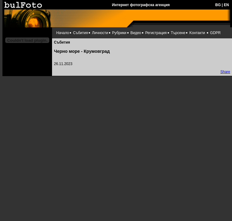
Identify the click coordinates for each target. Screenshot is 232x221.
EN (226, 5)
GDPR (215, 33)
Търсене (178, 33)
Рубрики (119, 33)
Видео (135, 33)
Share (225, 72)
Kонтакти (197, 33)
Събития (80, 33)
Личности (100, 33)
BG (218, 5)
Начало (62, 33)
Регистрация (156, 33)
